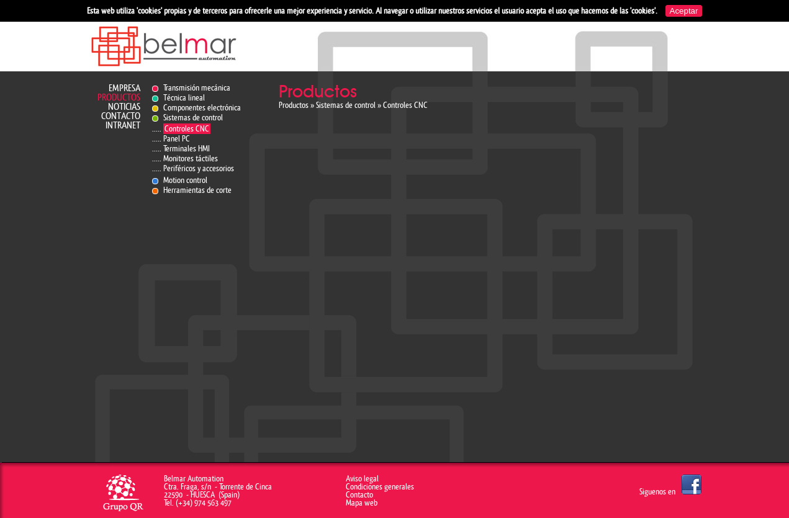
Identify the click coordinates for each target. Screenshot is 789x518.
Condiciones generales (380, 487)
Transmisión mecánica (196, 88)
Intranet (123, 125)
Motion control (185, 180)
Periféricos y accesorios (198, 168)
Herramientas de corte (197, 190)
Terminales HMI (186, 149)
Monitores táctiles (190, 158)
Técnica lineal (184, 98)
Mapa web (361, 503)
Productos (118, 97)
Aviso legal (362, 479)
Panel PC (176, 139)
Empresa (124, 88)
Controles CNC (187, 129)
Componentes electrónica (202, 108)
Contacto (120, 116)
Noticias (124, 107)
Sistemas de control (193, 118)
